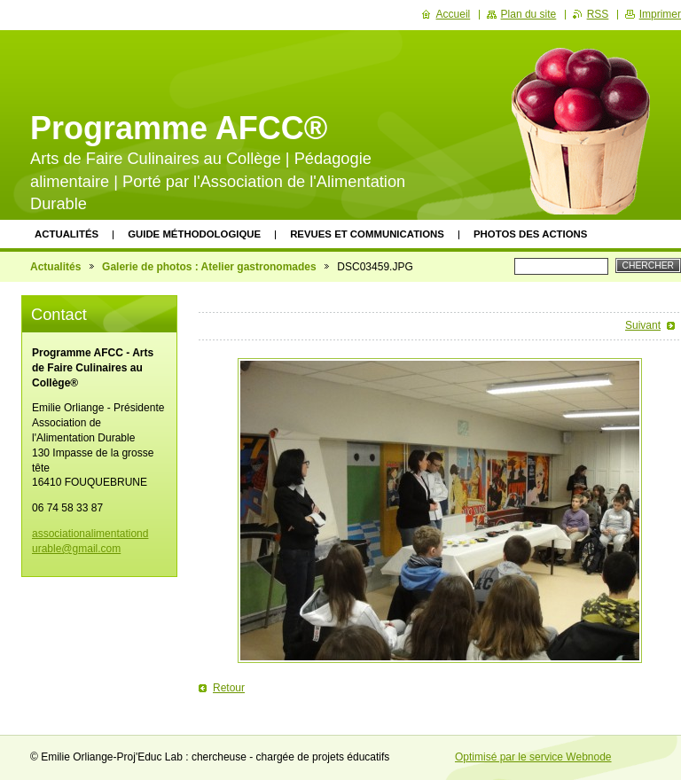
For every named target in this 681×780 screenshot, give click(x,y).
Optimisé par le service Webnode (533, 757)
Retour (229, 688)
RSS (598, 14)
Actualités (66, 234)
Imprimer (660, 14)
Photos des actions (530, 234)
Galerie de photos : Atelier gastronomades (209, 267)
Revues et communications (367, 234)
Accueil (453, 14)
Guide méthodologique (194, 234)
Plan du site (529, 14)
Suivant (643, 325)
